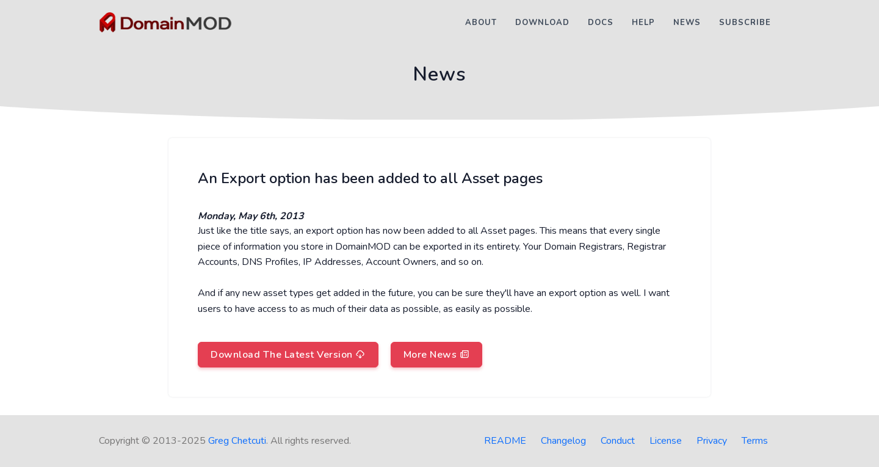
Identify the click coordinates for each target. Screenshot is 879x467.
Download (542, 22)
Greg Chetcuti (237, 440)
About (481, 22)
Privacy (711, 440)
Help (643, 22)
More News (436, 354)
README (505, 440)
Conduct (618, 440)
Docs (600, 22)
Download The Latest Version (288, 354)
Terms (755, 440)
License (665, 440)
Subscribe (745, 22)
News (687, 22)
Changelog (563, 440)
